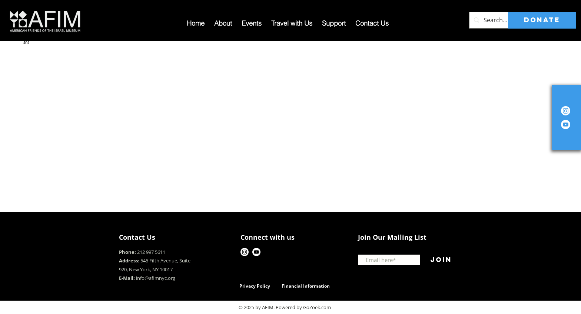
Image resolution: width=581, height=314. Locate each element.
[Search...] (503, 20)
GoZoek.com (317, 307)
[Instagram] (565, 110)
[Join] (441, 260)
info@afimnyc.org (155, 278)
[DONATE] (542, 20)
